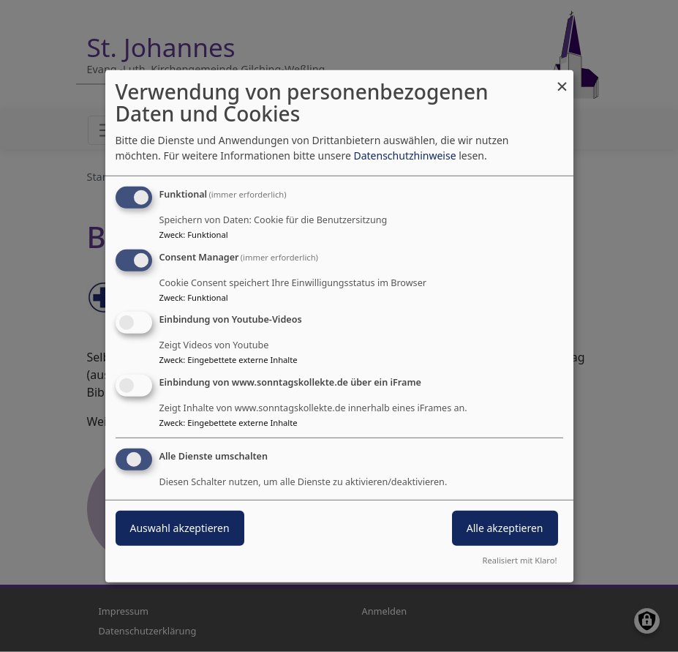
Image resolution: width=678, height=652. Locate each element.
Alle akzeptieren (505, 528)
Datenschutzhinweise (404, 155)
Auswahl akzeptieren (180, 528)
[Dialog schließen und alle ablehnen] (562, 79)
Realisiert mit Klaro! (520, 560)
